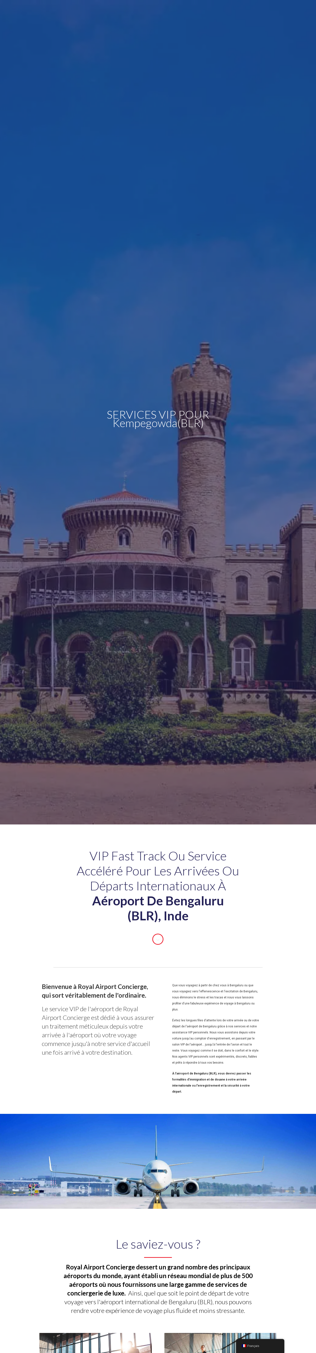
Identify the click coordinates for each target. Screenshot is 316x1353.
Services (101, 13)
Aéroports (134, 13)
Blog (201, 13)
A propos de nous (171, 13)
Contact (220, 13)
